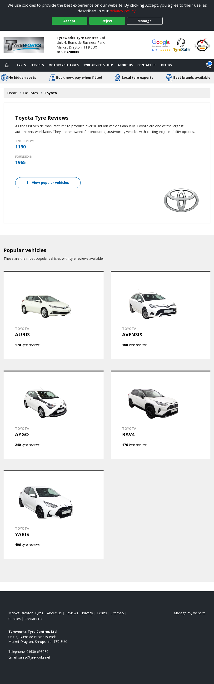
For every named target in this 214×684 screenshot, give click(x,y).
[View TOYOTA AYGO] (54, 415)
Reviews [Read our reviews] (71, 613)
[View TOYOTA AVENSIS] (161, 315)
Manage (145, 21)
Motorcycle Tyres (64, 65)
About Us (125, 65)
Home (12, 93)
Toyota (50, 93)
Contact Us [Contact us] (146, 65)
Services (37, 65)
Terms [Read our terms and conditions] (102, 613)
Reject (107, 21)
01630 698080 (68, 52)
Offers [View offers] (166, 65)
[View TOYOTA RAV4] (161, 415)
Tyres (21, 65)
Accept (69, 21)
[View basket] (209, 65)
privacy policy (122, 11)
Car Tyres (30, 93)
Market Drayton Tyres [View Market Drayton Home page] (25, 613)
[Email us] (34, 657)
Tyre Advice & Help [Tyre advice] (98, 65)
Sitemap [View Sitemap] (117, 613)
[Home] (7, 65)
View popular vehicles (48, 182)
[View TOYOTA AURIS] (54, 315)
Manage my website (190, 613)
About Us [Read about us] (54, 613)
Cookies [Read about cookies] (14, 618)
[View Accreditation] (182, 44)
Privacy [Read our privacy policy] (87, 613)
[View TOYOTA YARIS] (54, 514)
